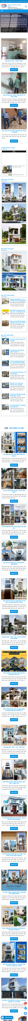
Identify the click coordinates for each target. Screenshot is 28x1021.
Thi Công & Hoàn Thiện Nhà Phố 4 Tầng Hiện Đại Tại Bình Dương (14, 893)
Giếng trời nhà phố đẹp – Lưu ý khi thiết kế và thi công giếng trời (18, 300)
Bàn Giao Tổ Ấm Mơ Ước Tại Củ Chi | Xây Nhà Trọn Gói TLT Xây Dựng (14, 1001)
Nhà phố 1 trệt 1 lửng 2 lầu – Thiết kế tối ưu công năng (17, 384)
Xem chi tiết (14, 69)
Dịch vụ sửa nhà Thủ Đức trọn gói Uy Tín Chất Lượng (14, 95)
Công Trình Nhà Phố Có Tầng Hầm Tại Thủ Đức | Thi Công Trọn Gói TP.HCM (14, 601)
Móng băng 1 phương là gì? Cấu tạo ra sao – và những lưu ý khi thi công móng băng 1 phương (17, 311)
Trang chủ (18, 29)
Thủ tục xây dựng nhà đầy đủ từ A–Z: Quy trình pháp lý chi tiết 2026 (17, 362)
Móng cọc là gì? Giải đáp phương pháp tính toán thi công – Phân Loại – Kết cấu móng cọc (18, 322)
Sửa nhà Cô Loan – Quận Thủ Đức (14, 61)
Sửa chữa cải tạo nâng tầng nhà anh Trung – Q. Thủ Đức (14, 131)
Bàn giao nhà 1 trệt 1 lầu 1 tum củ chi (14, 747)
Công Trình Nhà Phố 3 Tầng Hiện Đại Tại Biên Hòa (18, 406)
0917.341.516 (9, 1017)
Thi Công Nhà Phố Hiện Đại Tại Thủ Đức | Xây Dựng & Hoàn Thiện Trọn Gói (14, 854)
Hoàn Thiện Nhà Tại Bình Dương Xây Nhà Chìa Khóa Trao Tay (14, 673)
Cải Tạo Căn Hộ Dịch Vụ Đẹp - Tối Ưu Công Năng (18, 373)
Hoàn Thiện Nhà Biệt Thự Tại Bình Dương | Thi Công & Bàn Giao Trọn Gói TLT (14, 709)
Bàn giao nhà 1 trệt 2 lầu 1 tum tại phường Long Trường (14, 637)
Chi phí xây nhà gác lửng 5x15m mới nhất (17, 340)
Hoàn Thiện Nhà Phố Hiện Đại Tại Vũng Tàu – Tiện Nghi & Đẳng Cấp (14, 929)
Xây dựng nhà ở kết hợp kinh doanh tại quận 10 (17, 351)
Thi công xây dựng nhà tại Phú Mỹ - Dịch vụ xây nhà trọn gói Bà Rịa (14, 818)
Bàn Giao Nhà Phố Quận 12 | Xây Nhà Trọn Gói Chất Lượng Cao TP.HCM (14, 965)
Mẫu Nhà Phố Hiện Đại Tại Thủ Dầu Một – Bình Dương (14, 563)
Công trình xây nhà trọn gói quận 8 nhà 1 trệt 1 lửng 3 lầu (14, 782)
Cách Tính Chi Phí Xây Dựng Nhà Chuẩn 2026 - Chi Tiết (18, 395)
